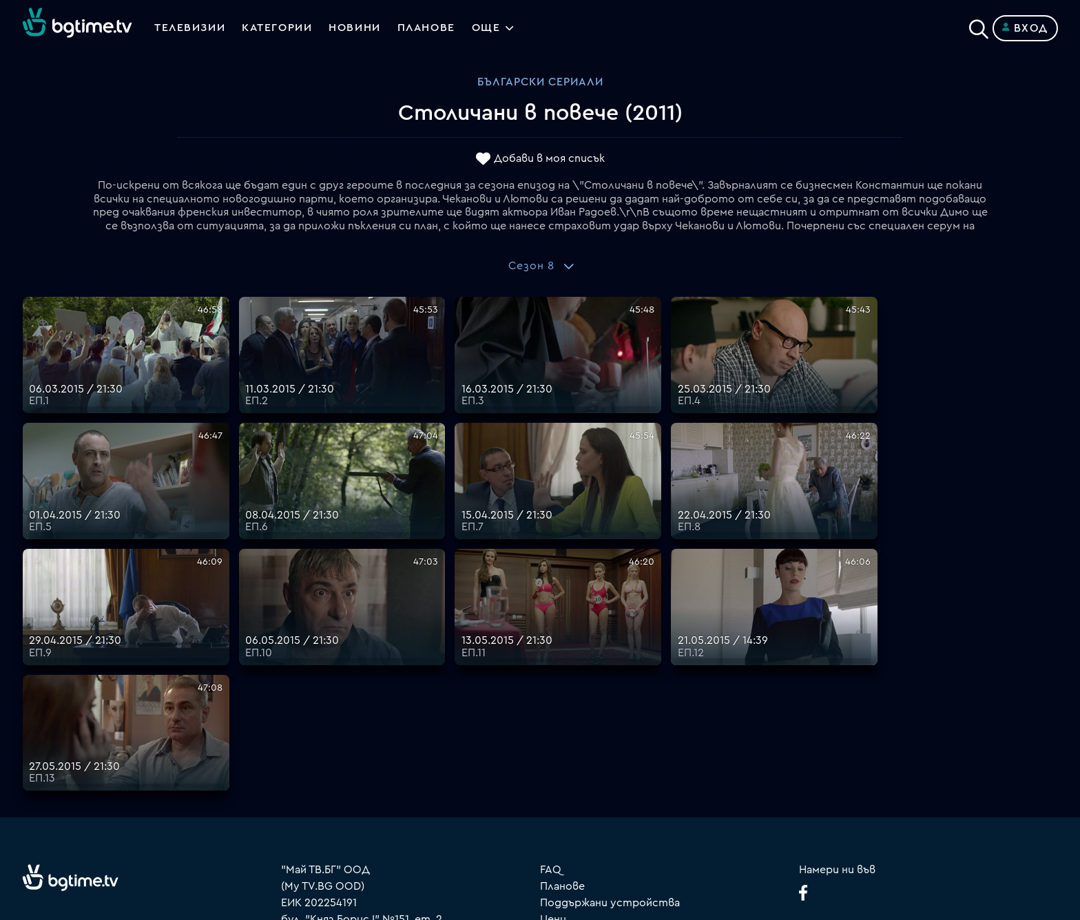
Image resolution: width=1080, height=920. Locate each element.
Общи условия (579, 739)
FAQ (550, 673)
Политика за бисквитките (612, 772)
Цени (553, 723)
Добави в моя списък (549, 159)
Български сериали (540, 81)
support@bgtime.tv (331, 822)
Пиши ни (562, 789)
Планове (562, 690)
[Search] (978, 25)
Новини (357, 28)
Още (489, 28)
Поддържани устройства (610, 706)
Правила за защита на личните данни (640, 756)
